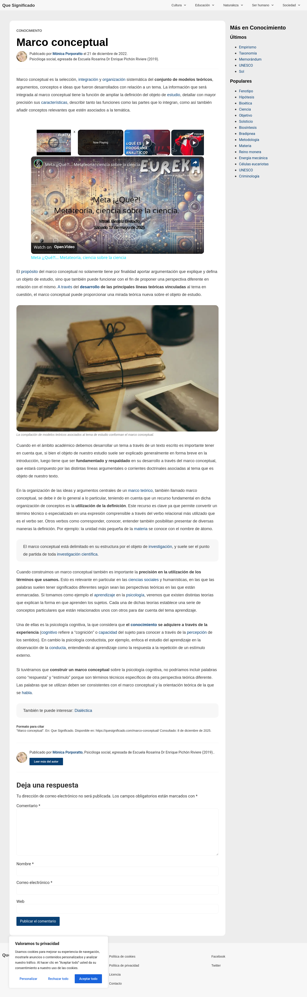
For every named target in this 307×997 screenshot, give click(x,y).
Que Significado (18, 5)
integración (88, 79)
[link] (38, 163)
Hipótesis (246, 97)
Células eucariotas (254, 164)
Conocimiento (29, 30)
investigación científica (77, 554)
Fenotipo (246, 91)
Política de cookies (122, 956)
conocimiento (144, 624)
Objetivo (245, 115)
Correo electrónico (34, 883)
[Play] (147, 142)
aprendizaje (104, 595)
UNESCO (246, 65)
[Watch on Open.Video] (54, 247)
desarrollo (89, 287)
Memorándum (250, 59)
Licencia (115, 974)
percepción (197, 632)
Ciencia (245, 109)
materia (140, 529)
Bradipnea (247, 134)
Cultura (179, 5)
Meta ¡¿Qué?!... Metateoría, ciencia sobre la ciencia (92, 164)
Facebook (218, 956)
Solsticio (246, 121)
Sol (241, 71)
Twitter (216, 965)
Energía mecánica (253, 158)
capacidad (108, 632)
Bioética (245, 103)
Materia (245, 146)
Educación (204, 5)
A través (65, 287)
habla (27, 692)
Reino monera (250, 152)
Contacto (115, 983)
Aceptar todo (88, 979)
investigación (160, 546)
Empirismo (247, 47)
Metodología (249, 140)
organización (113, 79)
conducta (57, 647)
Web (20, 901)
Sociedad (291, 5)
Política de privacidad (124, 965)
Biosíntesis (248, 127)
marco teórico (140, 490)
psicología (135, 595)
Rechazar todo (58, 979)
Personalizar (28, 979)
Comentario (28, 806)
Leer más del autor (46, 761)
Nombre (25, 864)
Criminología (249, 176)
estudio (173, 95)
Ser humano (263, 5)
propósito (29, 271)
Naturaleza (233, 5)
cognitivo (49, 632)
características (54, 102)
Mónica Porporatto (67, 54)
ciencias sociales (143, 579)
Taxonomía (248, 53)
